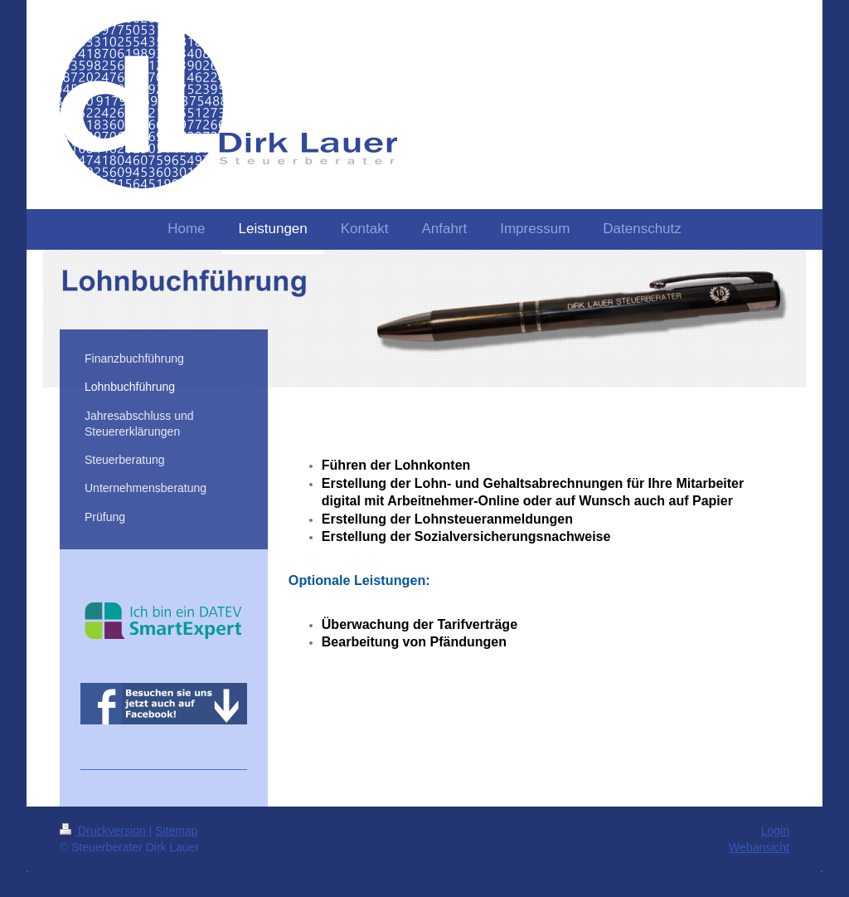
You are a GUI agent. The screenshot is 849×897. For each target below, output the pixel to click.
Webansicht (759, 847)
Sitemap (176, 830)
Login (775, 830)
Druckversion (104, 830)
